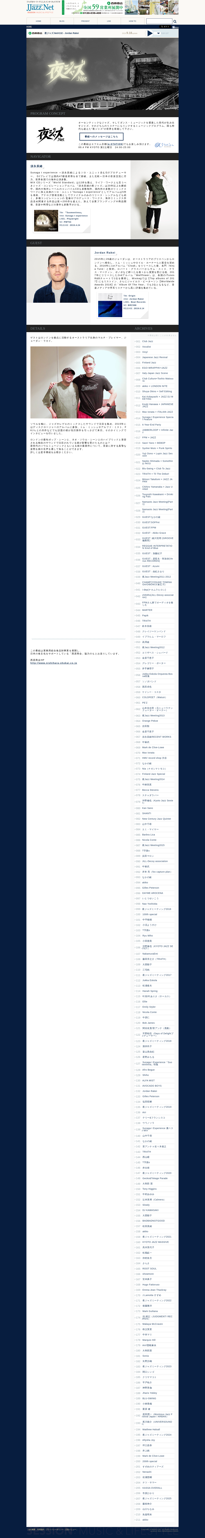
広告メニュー (70, 1529)
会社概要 (31, 1529)
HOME (38, 21)
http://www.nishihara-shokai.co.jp (53, 663)
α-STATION (115, 144)
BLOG (61, 21)
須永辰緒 (36, 166)
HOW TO (132, 21)
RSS (175, 27)
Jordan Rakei (104, 252)
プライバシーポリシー (55, 1529)
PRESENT (85, 21)
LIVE (109, 21)
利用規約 (40, 1529)
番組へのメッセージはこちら (101, 136)
